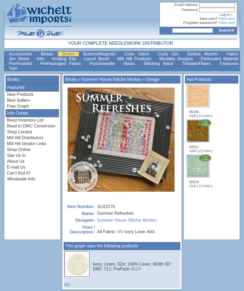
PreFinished (22, 63)
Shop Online (18, 149)
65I (120, 231)
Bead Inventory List (25, 120)
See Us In (16, 155)
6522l (135, 269)
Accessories (22, 54)
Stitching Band (160, 63)
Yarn (13, 68)
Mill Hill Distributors (25, 137)
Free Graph (18, 106)
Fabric (232, 54)
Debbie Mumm (204, 54)
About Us (16, 161)
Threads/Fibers (198, 63)
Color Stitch (139, 54)
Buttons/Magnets (101, 54)
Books (70, 54)
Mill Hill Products (135, 58)
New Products (20, 94)
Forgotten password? (200, 23)
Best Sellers (18, 100)
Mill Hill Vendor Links (27, 143)
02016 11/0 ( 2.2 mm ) (201, 171)
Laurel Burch (98, 58)
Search (228, 30)
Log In (227, 15)
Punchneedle (104, 63)
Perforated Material (219, 58)
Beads (49, 54)
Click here (227, 19)
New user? (209, 19)
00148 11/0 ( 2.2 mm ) (200, 101)
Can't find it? (18, 173)
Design (153, 79)
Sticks (130, 63)
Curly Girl (169, 54)
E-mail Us (16, 167)
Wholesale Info (21, 179)
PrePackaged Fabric (62, 63)
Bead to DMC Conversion (31, 126)
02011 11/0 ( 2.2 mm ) (201, 136)
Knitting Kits (65, 58)
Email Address (186, 5)
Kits (42, 58)
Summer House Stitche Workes (111, 79)
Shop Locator (19, 132)
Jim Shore (20, 58)
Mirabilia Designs (177, 58)
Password (190, 10)
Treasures (228, 63)
